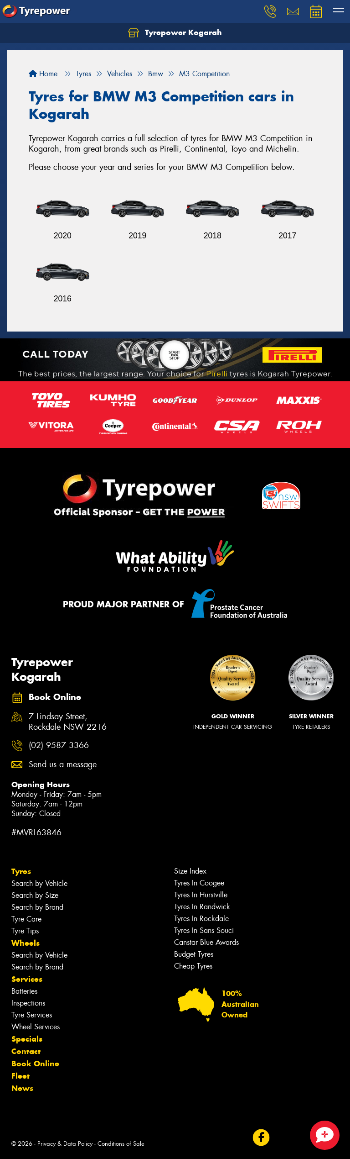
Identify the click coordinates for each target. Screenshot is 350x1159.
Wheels (25, 943)
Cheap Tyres (193, 966)
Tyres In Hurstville (200, 895)
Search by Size (34, 895)
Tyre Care (26, 919)
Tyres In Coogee (199, 883)
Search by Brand (37, 907)
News (22, 1088)
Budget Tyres (193, 954)
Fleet (20, 1076)
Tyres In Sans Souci (204, 930)
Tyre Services (31, 1015)
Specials (26, 1039)
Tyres (21, 871)
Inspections (28, 1003)
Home (43, 74)
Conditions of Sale (121, 1144)
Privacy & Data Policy (65, 1144)
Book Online (35, 1064)
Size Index (190, 871)
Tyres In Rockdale (201, 918)
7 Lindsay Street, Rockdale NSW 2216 (68, 721)
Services (26, 979)
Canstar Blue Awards (206, 942)
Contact (26, 1051)
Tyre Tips (25, 931)
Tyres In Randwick (202, 906)
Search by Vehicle (39, 883)
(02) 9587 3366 (59, 745)
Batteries (24, 991)
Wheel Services (35, 1027)
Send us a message (63, 764)
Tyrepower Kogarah (175, 32)
